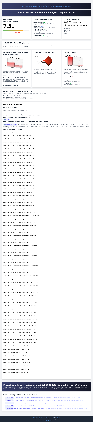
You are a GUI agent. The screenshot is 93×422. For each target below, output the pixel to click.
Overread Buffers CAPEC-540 (11, 124)
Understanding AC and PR (11, 85)
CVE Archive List (62, 5)
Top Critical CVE (47, 5)
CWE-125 (7, 119)
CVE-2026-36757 (10, 405)
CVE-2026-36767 (10, 397)
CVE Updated (55, 5)
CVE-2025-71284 (10, 408)
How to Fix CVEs (36, 417)
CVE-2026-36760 (10, 403)
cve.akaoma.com (50, 419)
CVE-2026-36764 (10, 400)
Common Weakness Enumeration (29, 6)
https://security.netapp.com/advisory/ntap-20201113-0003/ (16, 110)
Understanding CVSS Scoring (47, 417)
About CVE (57, 417)
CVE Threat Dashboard (32, 5)
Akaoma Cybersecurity (40, 419)
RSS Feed (43, 420)
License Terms (49, 420)
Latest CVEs (40, 5)
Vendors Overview (67, 6)
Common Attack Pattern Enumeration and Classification (50, 6)
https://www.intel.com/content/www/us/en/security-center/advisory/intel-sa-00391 (21, 112)
